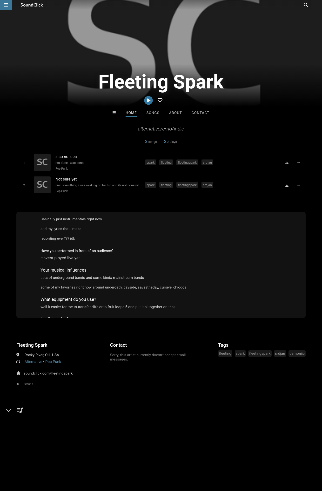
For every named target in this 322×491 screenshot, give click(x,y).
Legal (130, 462)
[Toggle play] (23, 163)
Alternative (33, 361)
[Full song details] (299, 162)
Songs (153, 113)
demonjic (297, 353)
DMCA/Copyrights (90, 462)
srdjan (207, 162)
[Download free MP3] (287, 162)
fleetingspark (187, 162)
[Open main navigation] (6, 5)
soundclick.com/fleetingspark (48, 372)
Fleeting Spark (31, 344)
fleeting (166, 162)
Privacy (115, 462)
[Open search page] (317, 5)
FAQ (20, 462)
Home (131, 113)
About (175, 113)
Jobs (66, 462)
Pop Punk (61, 168)
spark (151, 162)
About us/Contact (42, 462)
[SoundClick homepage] (31, 5)
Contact (200, 113)
